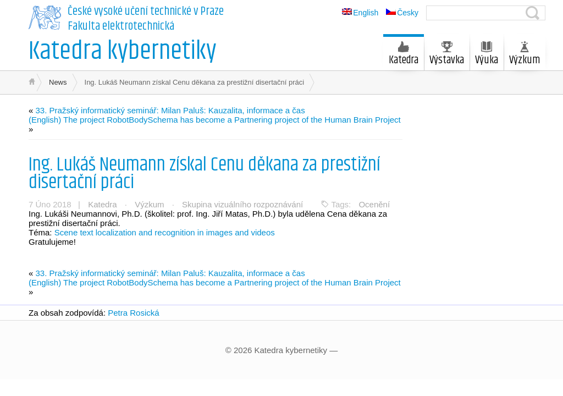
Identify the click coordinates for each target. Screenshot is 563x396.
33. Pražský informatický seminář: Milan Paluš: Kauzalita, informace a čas (170, 110)
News (58, 82)
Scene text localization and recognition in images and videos (164, 232)
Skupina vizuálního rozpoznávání (242, 204)
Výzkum (524, 55)
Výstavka (446, 55)
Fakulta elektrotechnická (121, 26)
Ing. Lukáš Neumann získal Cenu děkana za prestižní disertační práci (204, 173)
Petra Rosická (133, 312)
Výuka (486, 55)
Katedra (403, 55)
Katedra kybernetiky (123, 51)
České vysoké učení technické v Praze (146, 11)
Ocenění (374, 204)
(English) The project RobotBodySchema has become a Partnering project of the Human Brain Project (215, 119)
